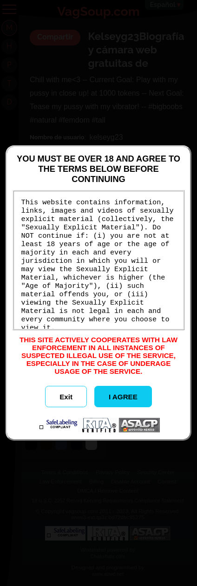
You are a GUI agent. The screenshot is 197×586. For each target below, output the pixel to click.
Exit (65, 397)
